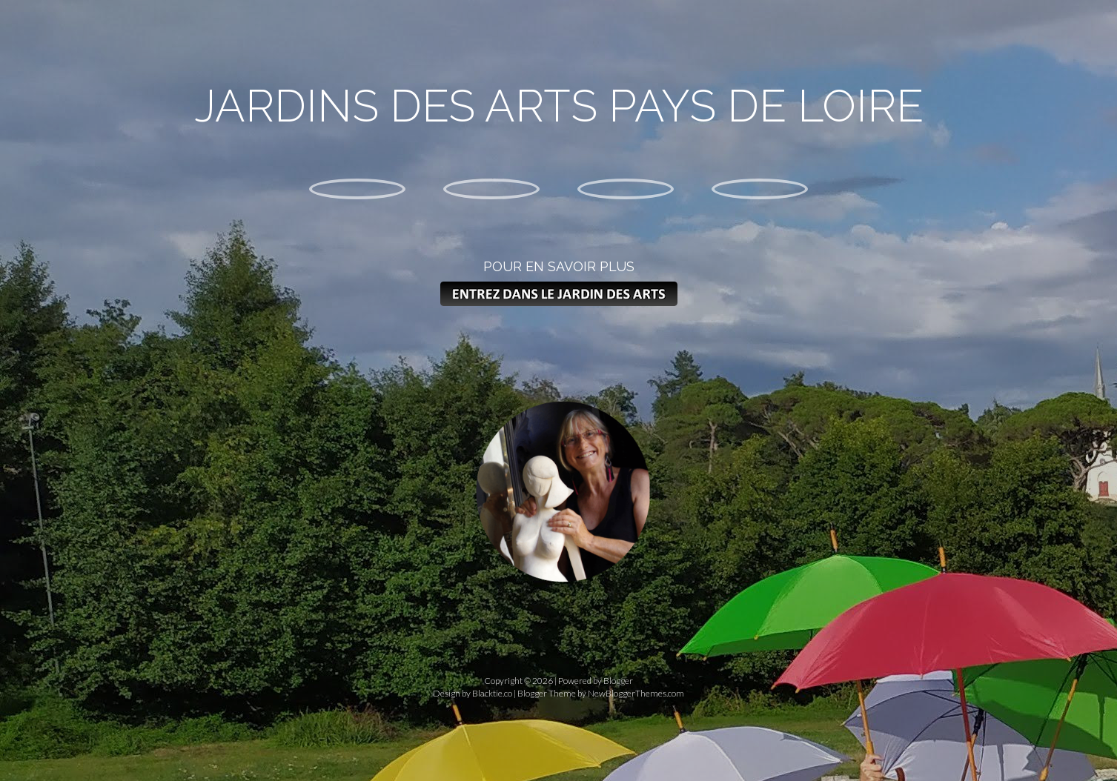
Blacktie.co (492, 693)
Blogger (618, 680)
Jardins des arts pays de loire (559, 106)
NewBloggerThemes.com (636, 693)
